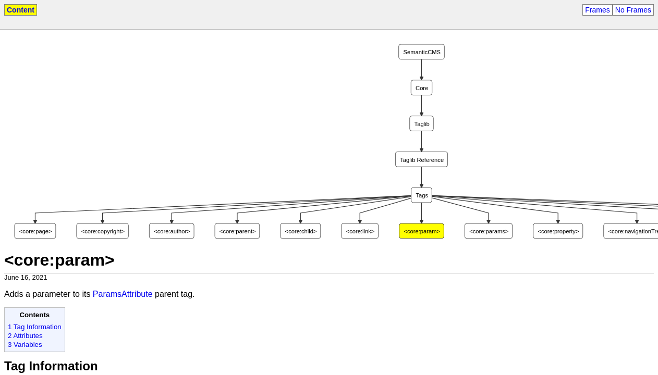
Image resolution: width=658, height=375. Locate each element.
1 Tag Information (35, 327)
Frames (597, 10)
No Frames (633, 10)
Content (20, 10)
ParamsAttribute (123, 294)
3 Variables (25, 344)
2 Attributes (25, 336)
